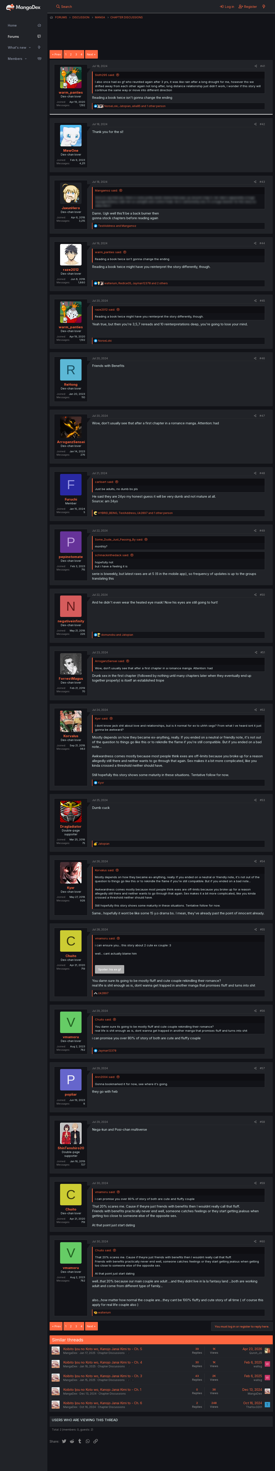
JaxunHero (71, 208)
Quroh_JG (255, 1353)
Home (12, 25)
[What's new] (263, 6)
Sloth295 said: (105, 75)
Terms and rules (132, 1455)
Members (15, 59)
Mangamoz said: (106, 190)
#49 (262, 530)
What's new (17, 47)
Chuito (70, 956)
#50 (262, 594)
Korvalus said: (104, 870)
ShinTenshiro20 (71, 1148)
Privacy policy (159, 1455)
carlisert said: (104, 482)
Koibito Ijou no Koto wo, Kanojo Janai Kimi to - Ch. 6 (102, 1403)
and (117, 225)
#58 (262, 1122)
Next (90, 54)
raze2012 (71, 269)
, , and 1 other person (135, 106)
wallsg (258, 1366)
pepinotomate (71, 557)
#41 (262, 66)
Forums (13, 36)
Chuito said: (103, 1019)
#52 (262, 709)
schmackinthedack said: (112, 555)
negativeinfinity (71, 621)
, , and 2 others (136, 283)
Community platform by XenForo (236, 1461)
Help (177, 1455)
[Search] (64, 6)
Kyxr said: (101, 718)
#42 (262, 124)
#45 (262, 300)
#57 (262, 1068)
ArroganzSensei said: (110, 661)
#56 (262, 1010)
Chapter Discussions (111, 1353)
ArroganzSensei (71, 442)
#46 (262, 358)
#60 (262, 1241)
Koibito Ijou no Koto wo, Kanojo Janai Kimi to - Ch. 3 (102, 1376)
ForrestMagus (71, 678)
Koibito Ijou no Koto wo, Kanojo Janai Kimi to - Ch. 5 (102, 1349)
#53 (262, 800)
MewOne (70, 150)
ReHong (71, 384)
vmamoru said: (105, 938)
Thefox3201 (254, 1407)
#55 (262, 929)
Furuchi (71, 499)
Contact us (107, 1455)
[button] (30, 47)
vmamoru (71, 1037)
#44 (262, 243)
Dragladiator (71, 826)
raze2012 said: (105, 309)
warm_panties (71, 92)
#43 (262, 181)
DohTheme (230, 1464)
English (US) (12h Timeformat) (72, 1455)
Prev (58, 54)
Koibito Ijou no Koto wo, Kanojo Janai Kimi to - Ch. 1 (102, 1389)
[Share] (256, 66)
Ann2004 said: (105, 1077)
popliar (71, 1094)
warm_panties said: (108, 252)
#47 (262, 415)
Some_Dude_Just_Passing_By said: (119, 539)
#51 (262, 652)
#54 (262, 861)
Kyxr (71, 888)
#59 (262, 1183)
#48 (262, 473)
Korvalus (70, 736)
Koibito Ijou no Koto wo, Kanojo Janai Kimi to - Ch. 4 (102, 1362)
